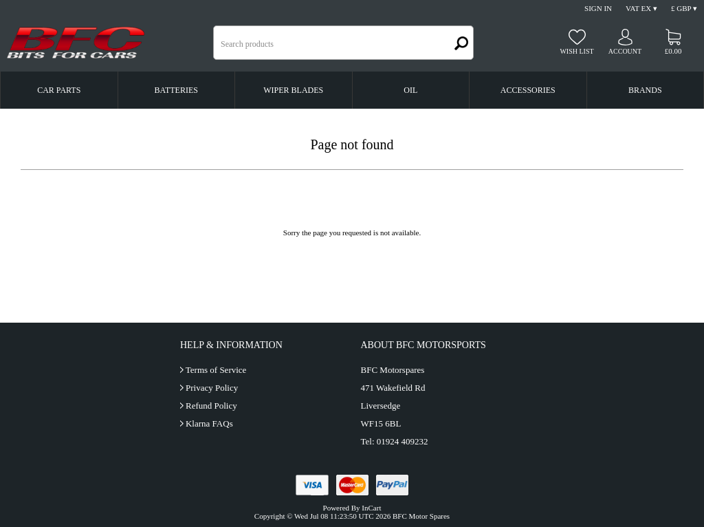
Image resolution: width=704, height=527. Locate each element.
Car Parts (58, 90)
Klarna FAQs (209, 423)
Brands (645, 90)
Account (624, 51)
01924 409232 (402, 441)
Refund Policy (211, 405)
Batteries (176, 90)
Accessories (528, 90)
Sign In (598, 8)
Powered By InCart (352, 508)
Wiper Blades (293, 90)
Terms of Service (216, 370)
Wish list (576, 51)
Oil (410, 90)
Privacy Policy (212, 388)
